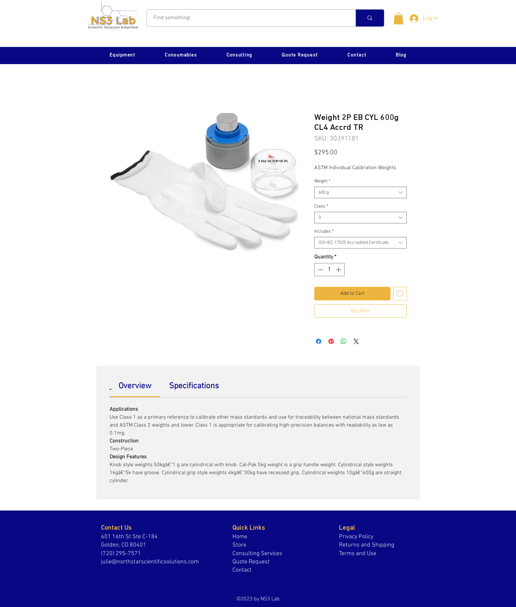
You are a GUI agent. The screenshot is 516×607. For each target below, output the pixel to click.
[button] (398, 18)
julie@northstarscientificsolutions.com (150, 561)
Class (321, 206)
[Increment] (339, 269)
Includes (324, 231)
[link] (135, 386)
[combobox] (360, 192)
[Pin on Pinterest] (331, 341)
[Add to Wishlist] (400, 293)
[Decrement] (320, 269)
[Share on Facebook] (319, 341)
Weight (322, 181)
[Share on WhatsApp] (344, 341)
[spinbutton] (329, 269)
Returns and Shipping (366, 545)
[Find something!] (248, 18)
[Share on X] (356, 341)
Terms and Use (357, 553)
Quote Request (251, 561)
